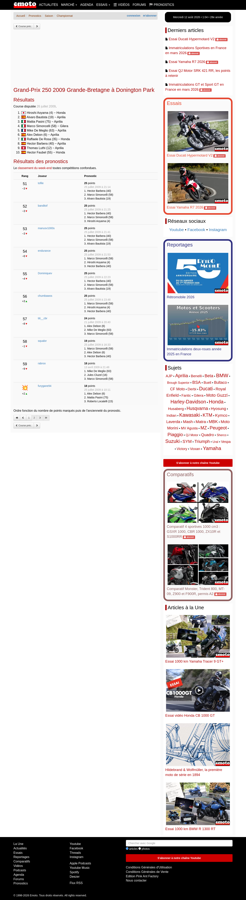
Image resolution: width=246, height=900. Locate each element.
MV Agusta (189, 428)
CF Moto (177, 389)
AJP (169, 376)
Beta (208, 375)
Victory (182, 449)
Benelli (196, 376)
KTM (207, 415)
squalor (42, 340)
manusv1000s (46, 228)
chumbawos (45, 295)
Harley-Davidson (188, 401)
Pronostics (20, 883)
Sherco (222, 435)
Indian (171, 415)
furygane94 (44, 385)
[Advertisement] (85, 58)
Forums (139, 4)
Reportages (180, 245)
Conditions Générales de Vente (147, 871)
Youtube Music (80, 867)
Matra (201, 421)
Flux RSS (76, 883)
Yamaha (212, 448)
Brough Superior (178, 382)
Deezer (75, 876)
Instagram (218, 229)
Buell (207, 383)
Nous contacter (136, 880)
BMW (222, 375)
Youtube (176, 229)
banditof (42, 205)
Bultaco (220, 382)
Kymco (221, 415)
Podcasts (19, 870)
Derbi (192, 389)
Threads (75, 852)
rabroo (42, 363)
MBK (213, 421)
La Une (18, 844)
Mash (188, 421)
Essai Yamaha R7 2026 (187, 62)
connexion (133, 15)
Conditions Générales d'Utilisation (149, 867)
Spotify (74, 872)
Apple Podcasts (80, 863)
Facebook (196, 229)
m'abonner (150, 15)
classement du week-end (35, 168)
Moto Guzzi (217, 395)
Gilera (199, 395)
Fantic (186, 395)
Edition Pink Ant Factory (142, 876)
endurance (44, 250)
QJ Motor (192, 435)
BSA (196, 382)
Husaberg (176, 409)
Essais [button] (103, 4)
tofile (41, 183)
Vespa (226, 442)
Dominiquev (45, 273)
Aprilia (181, 375)
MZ (203, 427)
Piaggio (175, 434)
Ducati (206, 388)
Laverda (173, 422)
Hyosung (218, 408)
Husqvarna (197, 408)
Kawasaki (189, 415)
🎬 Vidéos (121, 4)
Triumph (202, 441)
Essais (174, 103)
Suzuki (172, 441)
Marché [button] (69, 4)
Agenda (86, 4)
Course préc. (24, 26)
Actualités (48, 4)
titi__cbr (42, 318)
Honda (216, 402)
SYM (187, 441)
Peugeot (218, 427)
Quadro (207, 435)
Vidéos (18, 865)
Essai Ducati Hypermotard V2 (192, 39)
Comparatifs (180, 474)
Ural (215, 441)
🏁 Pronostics (161, 4)
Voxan (195, 449)
